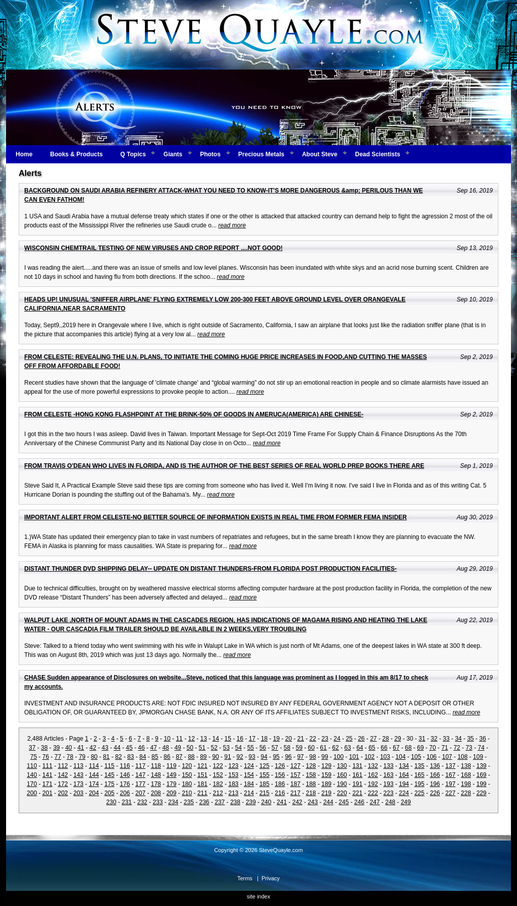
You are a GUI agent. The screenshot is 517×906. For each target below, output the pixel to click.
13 (203, 738)
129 (326, 765)
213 (233, 793)
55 (250, 747)
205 (110, 793)
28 (385, 738)
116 (125, 765)
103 (385, 756)
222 (373, 793)
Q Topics (132, 154)
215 (265, 793)
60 (311, 747)
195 (420, 784)
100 (339, 756)
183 (233, 784)
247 (375, 802)
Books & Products (76, 154)
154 (249, 774)
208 (156, 793)
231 (127, 802)
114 (94, 765)
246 (359, 802)
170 (32, 784)
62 (335, 747)
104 (400, 756)
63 (347, 747)
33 (446, 738)
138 (466, 765)
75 (33, 756)
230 (111, 802)
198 (466, 784)
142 (63, 774)
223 (388, 793)
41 (80, 747)
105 (416, 756)
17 (252, 738)
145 (110, 774)
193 (388, 784)
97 (300, 756)
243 (312, 802)
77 (58, 756)
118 (156, 765)
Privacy (271, 878)
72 (456, 747)
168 (466, 774)
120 (187, 765)
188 (311, 784)
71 (444, 747)
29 (397, 738)
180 (187, 784)
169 (482, 774)
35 (470, 738)
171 (47, 784)
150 (187, 774)
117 (140, 765)
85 (154, 756)
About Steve (319, 154)
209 (171, 793)
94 (264, 756)
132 (373, 765)
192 (373, 784)
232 (142, 802)
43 (104, 747)
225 (420, 793)
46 (141, 747)
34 (458, 738)
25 (349, 738)
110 (32, 765)
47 (153, 747)
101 (354, 756)
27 (373, 738)
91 (227, 756)
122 (218, 765)
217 (295, 793)
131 (357, 765)
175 (110, 784)
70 (432, 747)
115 (110, 765)
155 (265, 774)
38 (44, 747)
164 (404, 774)
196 (435, 784)
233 (157, 802)
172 (63, 784)
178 (156, 784)
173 (78, 784)
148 (156, 774)
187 (295, 784)
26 (361, 738)
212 (218, 793)
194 (404, 784)
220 (342, 793)
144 (94, 774)
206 (125, 793)
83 (130, 756)
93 (251, 756)
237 (220, 802)
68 (408, 747)
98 (312, 756)
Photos (210, 154)
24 (337, 738)
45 (129, 747)
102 (370, 756)
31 (422, 738)
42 (92, 747)
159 (326, 774)
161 (357, 774)
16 (240, 738)
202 (63, 793)
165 (420, 774)
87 (179, 756)
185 (265, 784)
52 (214, 747)
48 (165, 747)
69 (420, 747)
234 (173, 802)
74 (481, 747)
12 (191, 738)
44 (117, 747)
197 (450, 784)
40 (68, 747)
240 (266, 802)
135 (420, 765)
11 (179, 738)
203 (78, 793)
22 (312, 738)
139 (482, 765)
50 (189, 747)
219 (326, 793)
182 (218, 784)
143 (78, 774)
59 (299, 747)
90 (215, 756)
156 (280, 774)
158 (311, 774)
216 (280, 793)
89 (203, 756)
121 (202, 765)
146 (125, 774)
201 (47, 793)
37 (32, 747)
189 (326, 784)
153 (233, 774)
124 (249, 765)
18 (264, 738)
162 (373, 774)
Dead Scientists (377, 154)
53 (226, 747)
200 (32, 793)
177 (140, 784)
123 (233, 765)
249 (406, 802)
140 (32, 774)
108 (462, 756)
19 (276, 738)
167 (450, 774)
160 (342, 774)
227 (450, 793)
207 (140, 793)
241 (282, 802)
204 (94, 793)
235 (189, 802)
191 (357, 784)
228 (466, 793)
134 (404, 765)
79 (82, 756)
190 (342, 784)
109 (478, 756)
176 (125, 784)
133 (388, 765)
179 (171, 784)
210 (187, 793)
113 (78, 765)
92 (239, 756)
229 (482, 793)
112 (63, 765)
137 (450, 765)
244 (328, 802)
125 (265, 765)
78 (70, 756)
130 (342, 765)
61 (323, 747)
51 (202, 747)
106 (432, 756)
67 (396, 747)
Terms (244, 878)
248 (390, 802)
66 (384, 747)
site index (258, 896)
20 (288, 738)
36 (482, 738)
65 (372, 747)
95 (276, 756)
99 (325, 756)
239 (251, 802)
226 (435, 793)
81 (106, 756)
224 (404, 793)
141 (47, 774)
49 (177, 747)
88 (191, 756)
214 (249, 793)
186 (280, 784)
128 (311, 765)
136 (435, 765)
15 (228, 738)
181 (202, 784)
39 (56, 747)
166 (435, 774)
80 (94, 756)
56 (263, 747)
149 (171, 774)
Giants (173, 154)
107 (447, 756)
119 (171, 765)
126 (280, 765)
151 (202, 774)
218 (311, 793)
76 (45, 756)
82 (118, 756)
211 (202, 793)
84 (142, 756)
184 (249, 784)
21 (300, 738)
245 (344, 802)
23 (325, 738)
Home (24, 154)
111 (47, 765)
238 (235, 802)
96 (288, 756)
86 (167, 756)
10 (167, 738)
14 (216, 738)
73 (469, 747)
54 (238, 747)
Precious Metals (261, 154)
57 (275, 747)
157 (295, 774)
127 (295, 765)
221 (357, 793)
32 (434, 738)
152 (218, 774)
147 (140, 774)
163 (388, 774)
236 (204, 802)
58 (287, 747)
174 (94, 784)
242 (297, 802)
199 (482, 784)
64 (359, 747)
